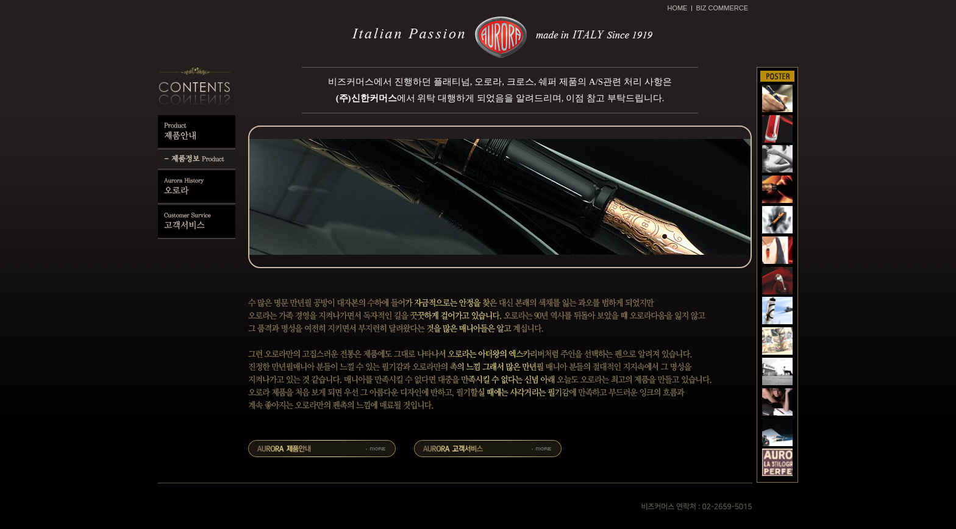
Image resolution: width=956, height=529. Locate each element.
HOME (677, 8)
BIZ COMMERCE (722, 8)
